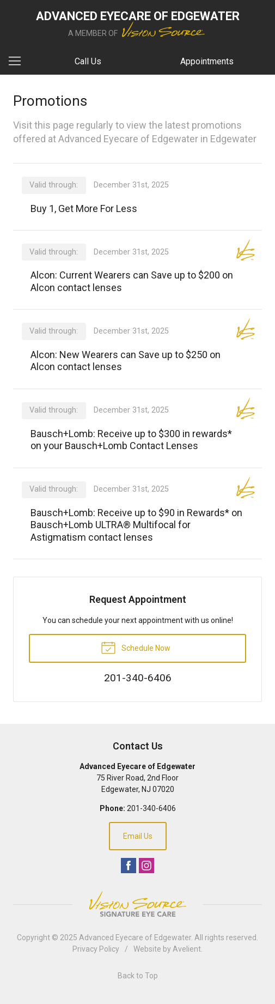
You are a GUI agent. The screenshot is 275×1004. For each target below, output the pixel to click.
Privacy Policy (95, 949)
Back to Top (138, 975)
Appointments (207, 61)
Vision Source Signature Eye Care (138, 904)
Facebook (128, 865)
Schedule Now (135, 647)
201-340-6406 (151, 808)
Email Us (137, 836)
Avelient (187, 949)
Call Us (88, 61)
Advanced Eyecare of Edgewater (135, 937)
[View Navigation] (18, 61)
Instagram (146, 865)
